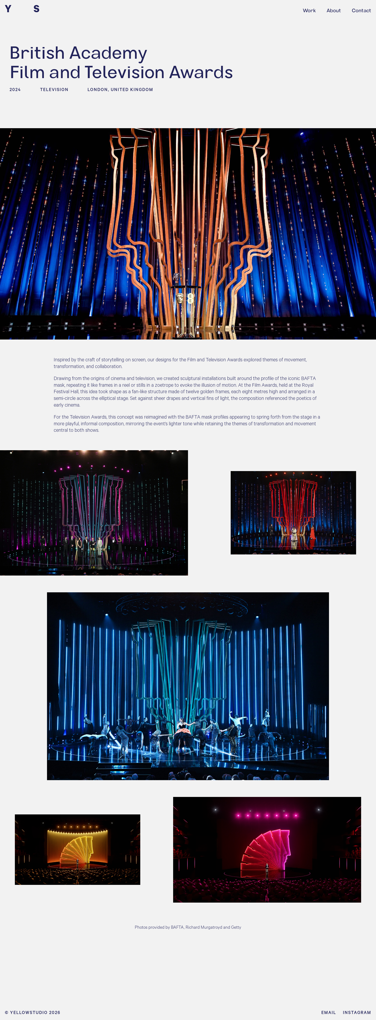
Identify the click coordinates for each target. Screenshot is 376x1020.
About (334, 9)
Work (309, 9)
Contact (361, 9)
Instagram (357, 1012)
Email (328, 1012)
